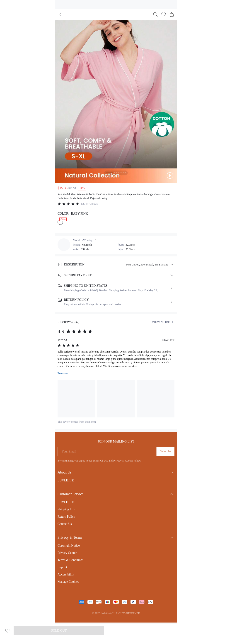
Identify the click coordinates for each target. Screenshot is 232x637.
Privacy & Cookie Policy (126, 460)
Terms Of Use (100, 460)
